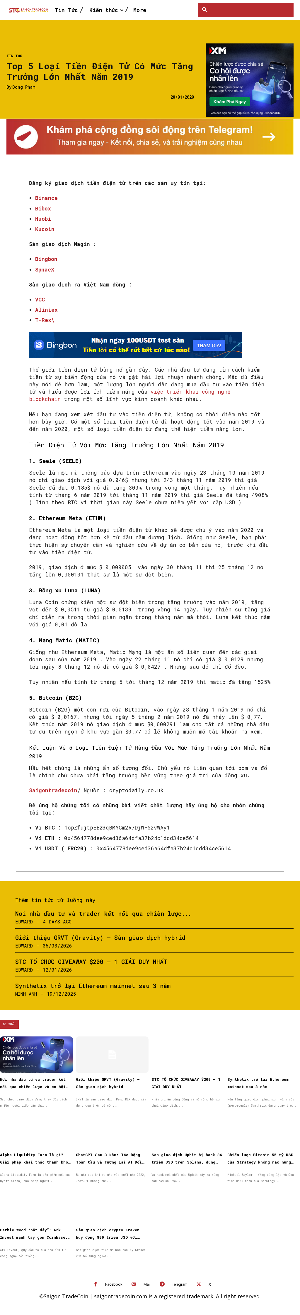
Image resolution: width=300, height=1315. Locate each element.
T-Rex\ (44, 319)
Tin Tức (14, 56)
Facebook (113, 1284)
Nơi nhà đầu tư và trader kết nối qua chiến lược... (103, 913)
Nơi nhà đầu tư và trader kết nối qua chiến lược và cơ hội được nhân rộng (33, 1087)
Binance (46, 197)
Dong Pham (23, 87)
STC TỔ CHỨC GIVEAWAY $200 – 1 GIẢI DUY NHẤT (91, 961)
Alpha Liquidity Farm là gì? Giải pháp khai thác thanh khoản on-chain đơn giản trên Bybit (36, 1162)
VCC (40, 299)
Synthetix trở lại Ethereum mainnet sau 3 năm (93, 985)
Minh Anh (26, 994)
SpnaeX (44, 269)
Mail (147, 1284)
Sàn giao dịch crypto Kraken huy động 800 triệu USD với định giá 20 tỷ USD (107, 1237)
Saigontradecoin (53, 790)
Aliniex (46, 309)
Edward (24, 921)
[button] (205, 10)
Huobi (43, 218)
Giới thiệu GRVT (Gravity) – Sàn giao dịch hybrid (100, 937)
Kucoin (44, 228)
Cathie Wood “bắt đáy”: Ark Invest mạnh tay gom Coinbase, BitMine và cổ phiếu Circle (34, 1237)
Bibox (43, 208)
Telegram (180, 1284)
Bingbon (46, 258)
